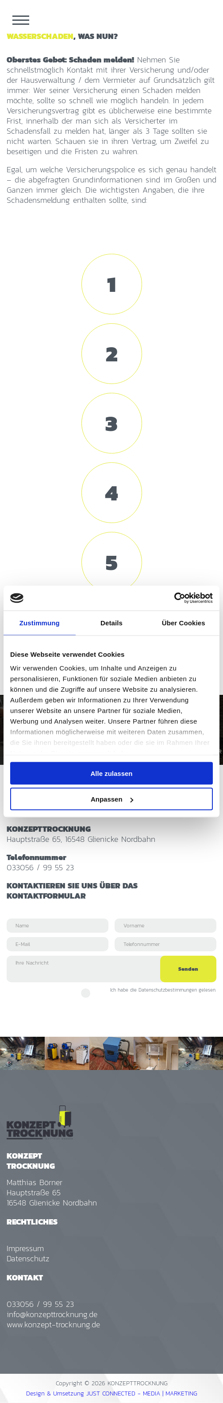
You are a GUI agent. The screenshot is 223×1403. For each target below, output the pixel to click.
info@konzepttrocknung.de (52, 1314)
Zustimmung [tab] (39, 622)
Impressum (25, 1248)
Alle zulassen (111, 773)
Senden (188, 969)
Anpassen (112, 799)
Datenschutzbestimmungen (167, 989)
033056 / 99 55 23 (40, 867)
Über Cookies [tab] (183, 622)
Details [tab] (111, 622)
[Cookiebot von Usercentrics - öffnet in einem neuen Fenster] (174, 598)
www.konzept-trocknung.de (53, 1324)
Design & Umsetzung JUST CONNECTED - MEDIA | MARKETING (111, 1393)
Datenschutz (28, 1258)
